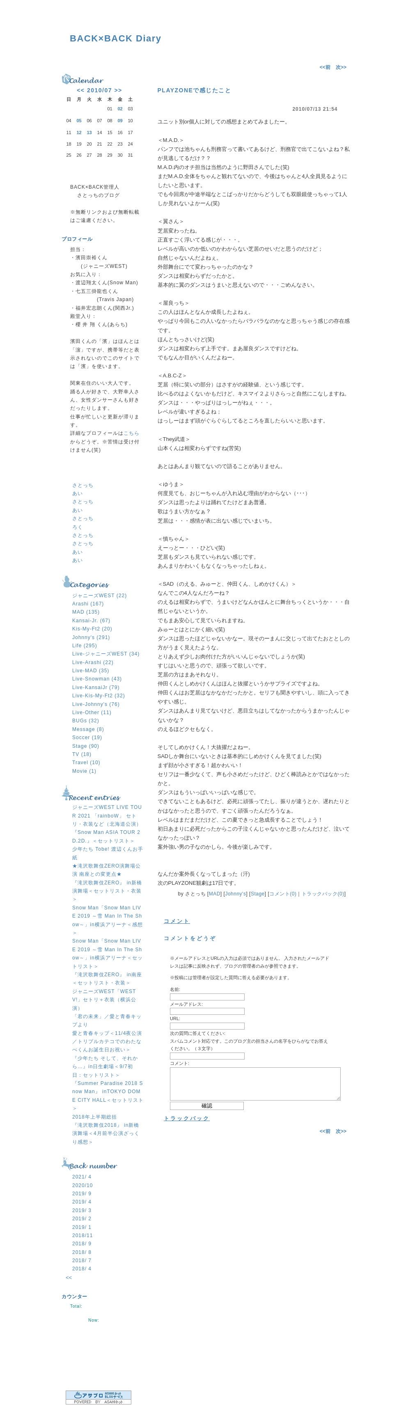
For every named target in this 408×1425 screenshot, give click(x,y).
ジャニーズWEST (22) (99, 595)
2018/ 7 (82, 1260)
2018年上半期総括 (94, 1117)
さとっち (83, 485)
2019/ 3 (82, 1210)
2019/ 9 (82, 1194)
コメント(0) (282, 894)
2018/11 (82, 1235)
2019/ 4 (82, 1202)
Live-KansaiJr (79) (95, 687)
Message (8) (88, 729)
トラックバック (187, 1118)
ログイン (103, 1363)
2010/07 (99, 90)
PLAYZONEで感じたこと (195, 90)
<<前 (326, 67)
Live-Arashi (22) (93, 662)
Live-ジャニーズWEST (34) (106, 654)
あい (77, 493)
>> (118, 90)
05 (78, 120)
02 (119, 108)
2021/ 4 (82, 1177)
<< (81, 90)
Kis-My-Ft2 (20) (92, 629)
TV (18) (82, 754)
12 (78, 132)
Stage (258, 894)
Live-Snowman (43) (97, 679)
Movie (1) (84, 771)
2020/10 (82, 1185)
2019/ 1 (82, 1227)
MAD (214, 894)
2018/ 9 (82, 1244)
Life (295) (84, 646)
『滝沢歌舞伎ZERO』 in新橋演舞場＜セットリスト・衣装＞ (107, 891)
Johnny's (235, 894)
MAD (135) (86, 612)
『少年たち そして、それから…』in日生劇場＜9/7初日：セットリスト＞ (105, 1066)
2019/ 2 (82, 1219)
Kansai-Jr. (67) (91, 620)
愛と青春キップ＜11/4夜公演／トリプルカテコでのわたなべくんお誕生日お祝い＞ (107, 1041)
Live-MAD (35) (90, 671)
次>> (341, 67)
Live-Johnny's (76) (96, 704)
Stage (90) (85, 746)
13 (89, 132)
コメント (177, 921)
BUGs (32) (85, 721)
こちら (132, 433)
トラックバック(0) (323, 894)
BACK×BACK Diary (116, 38)
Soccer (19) (87, 737)
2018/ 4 (82, 1269)
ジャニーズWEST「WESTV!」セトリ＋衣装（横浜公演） (104, 1000)
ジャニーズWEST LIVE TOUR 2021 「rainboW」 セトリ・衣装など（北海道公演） (107, 815)
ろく (77, 527)
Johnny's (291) (91, 637)
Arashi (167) (88, 604)
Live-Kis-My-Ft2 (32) (98, 696)
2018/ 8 (82, 1252)
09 (119, 120)
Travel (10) (86, 762)
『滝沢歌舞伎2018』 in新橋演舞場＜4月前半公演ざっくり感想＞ (106, 1133)
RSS (103, 1340)
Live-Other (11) (92, 712)
